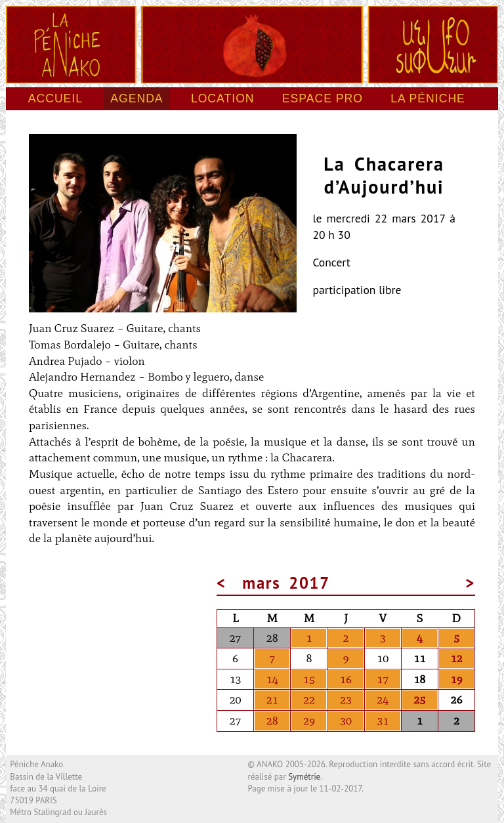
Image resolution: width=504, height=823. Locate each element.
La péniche (427, 98)
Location (223, 98)
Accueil (55, 98)
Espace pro (322, 98)
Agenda (136, 98)
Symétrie (304, 776)
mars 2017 (286, 582)
